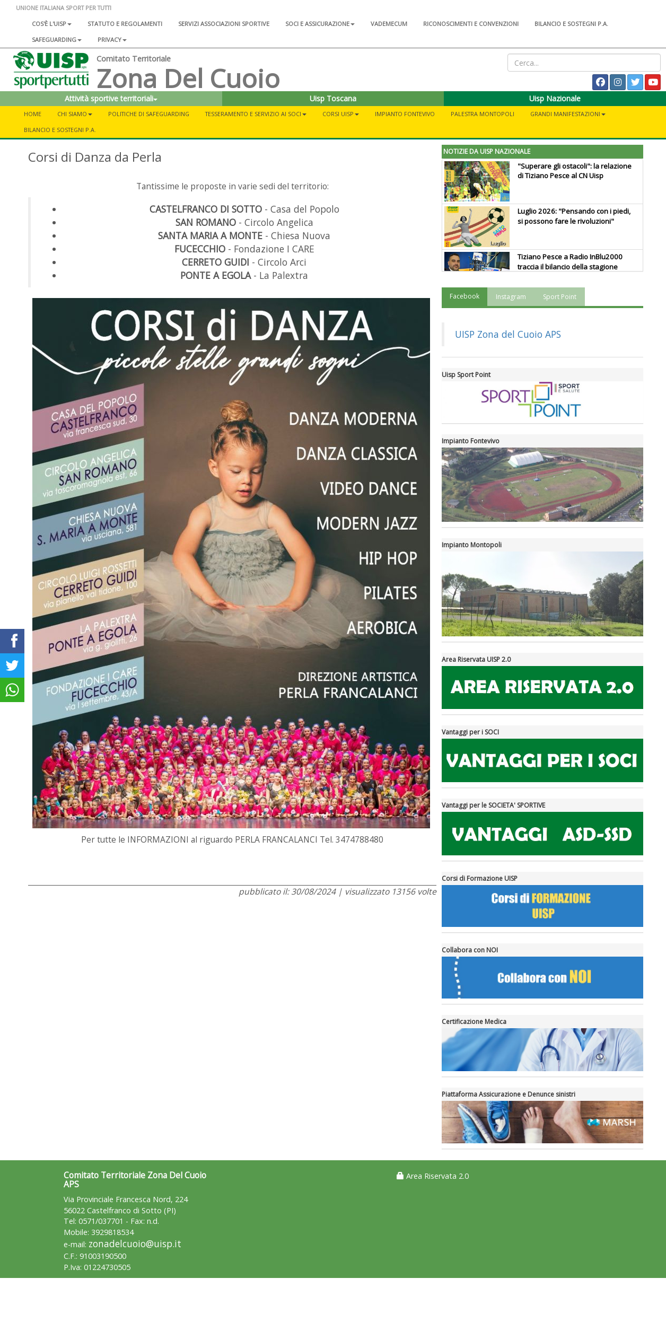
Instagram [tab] (511, 296)
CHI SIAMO (74, 114)
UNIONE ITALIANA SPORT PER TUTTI (63, 8)
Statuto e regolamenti (124, 24)
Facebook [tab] (464, 296)
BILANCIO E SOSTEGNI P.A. (60, 130)
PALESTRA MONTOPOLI (482, 114)
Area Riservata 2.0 (433, 1176)
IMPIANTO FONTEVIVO (405, 114)
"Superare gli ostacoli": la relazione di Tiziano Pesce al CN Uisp (575, 171)
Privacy (112, 39)
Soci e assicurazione (320, 24)
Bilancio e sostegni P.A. (571, 24)
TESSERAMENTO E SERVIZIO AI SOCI (255, 114)
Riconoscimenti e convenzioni (471, 24)
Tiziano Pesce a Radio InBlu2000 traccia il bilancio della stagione (570, 262)
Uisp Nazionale (555, 98)
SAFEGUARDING (57, 39)
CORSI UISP (340, 114)
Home (32, 114)
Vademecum (389, 24)
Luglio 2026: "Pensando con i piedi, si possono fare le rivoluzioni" (574, 216)
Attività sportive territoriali (111, 98)
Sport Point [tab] (559, 296)
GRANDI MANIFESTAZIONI (568, 114)
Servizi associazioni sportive (223, 24)
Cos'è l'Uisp (52, 24)
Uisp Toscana (333, 98)
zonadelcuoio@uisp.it (135, 1244)
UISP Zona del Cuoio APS (508, 334)
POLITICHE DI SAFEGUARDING (148, 114)
